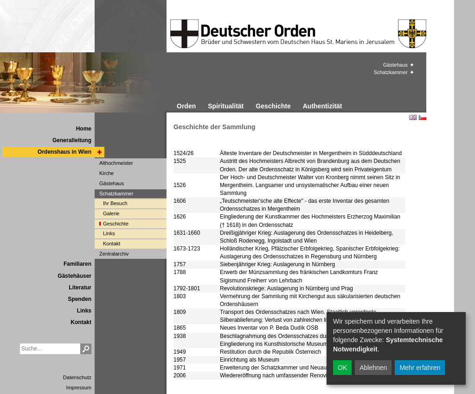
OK (342, 367)
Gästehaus (395, 65)
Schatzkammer (391, 72)
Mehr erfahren (419, 367)
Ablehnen (373, 367)
